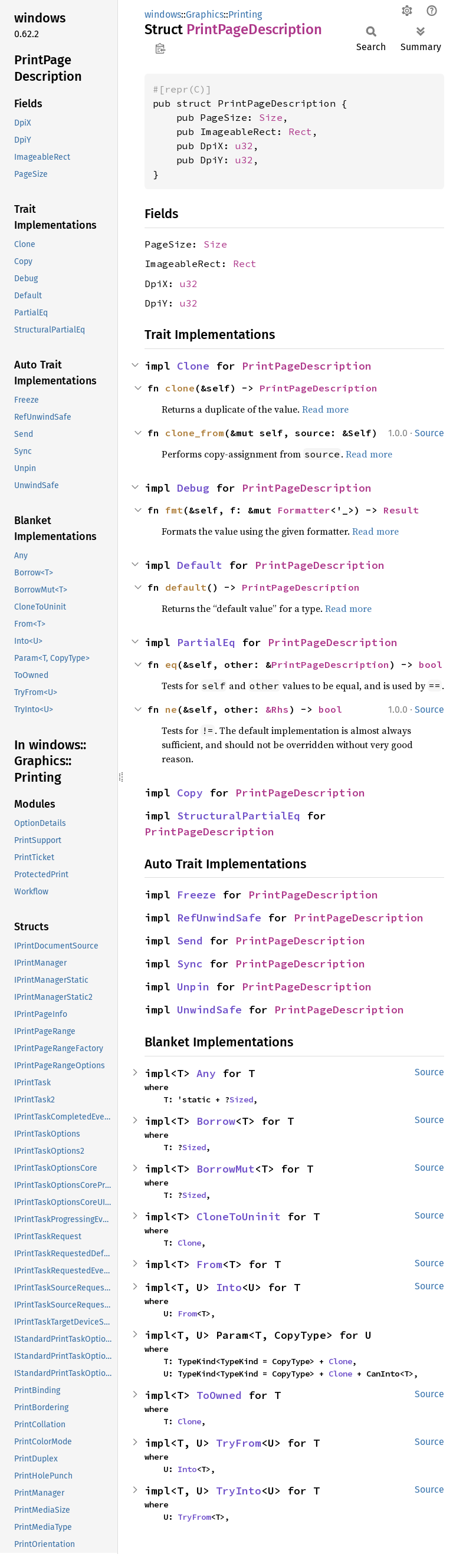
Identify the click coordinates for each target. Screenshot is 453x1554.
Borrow (215, 1121)
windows (163, 14)
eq (171, 664)
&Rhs (277, 709)
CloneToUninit (238, 1216)
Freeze (196, 894)
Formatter (303, 510)
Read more (325, 409)
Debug (193, 488)
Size (271, 117)
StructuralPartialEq (238, 815)
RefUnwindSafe (219, 917)
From (209, 1264)
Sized (241, 1099)
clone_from (194, 433)
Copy (190, 792)
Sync (190, 963)
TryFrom (238, 1443)
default (185, 587)
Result (401, 510)
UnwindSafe (209, 1009)
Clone (193, 366)
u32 (244, 146)
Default (199, 565)
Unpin (193, 986)
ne (171, 709)
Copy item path (160, 48)
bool (430, 664)
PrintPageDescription (307, 366)
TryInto (238, 1490)
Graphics (205, 14)
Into (229, 1287)
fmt (174, 510)
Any (206, 1073)
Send (190, 940)
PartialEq (206, 642)
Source (429, 433)
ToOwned (219, 1395)
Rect (300, 131)
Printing (245, 14)
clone (180, 388)
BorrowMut (225, 1169)
